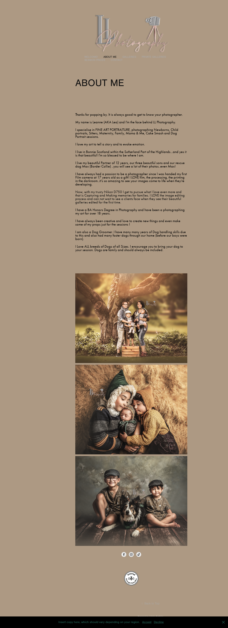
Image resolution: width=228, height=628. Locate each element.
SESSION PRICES (94, 60)
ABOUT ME (110, 56)
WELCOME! (91, 56)
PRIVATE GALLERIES (154, 56)
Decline (159, 622)
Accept (146, 622)
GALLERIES (129, 56)
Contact (117, 60)
